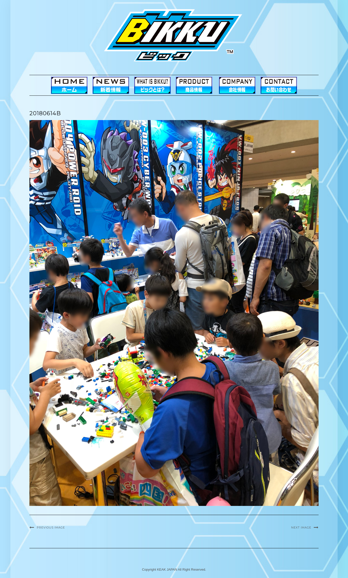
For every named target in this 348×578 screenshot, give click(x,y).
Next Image (301, 527)
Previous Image (51, 527)
